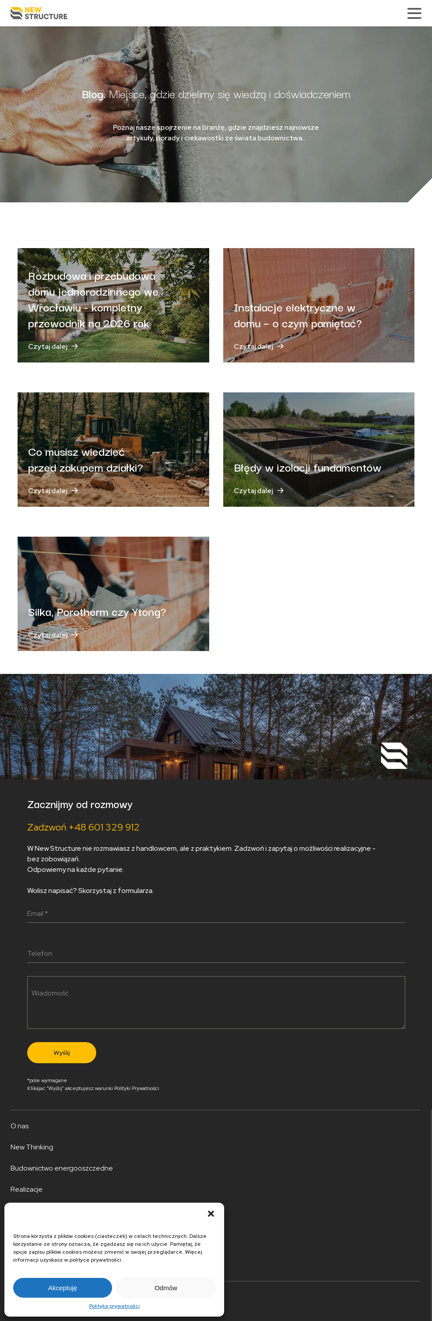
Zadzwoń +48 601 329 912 (83, 827)
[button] (211, 1213)
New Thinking (32, 1147)
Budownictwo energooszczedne (62, 1168)
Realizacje (27, 1189)
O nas (20, 1126)
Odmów (166, 1288)
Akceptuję (62, 1288)
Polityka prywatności (114, 1306)
